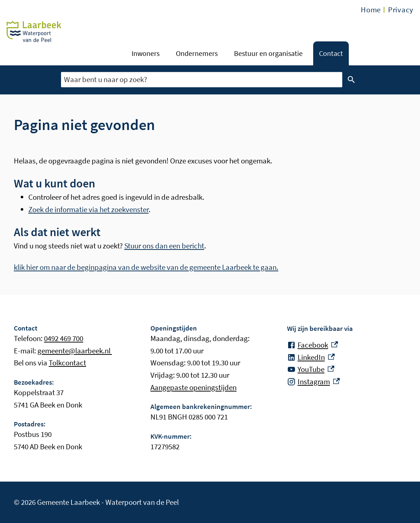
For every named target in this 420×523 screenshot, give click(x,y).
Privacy (400, 10)
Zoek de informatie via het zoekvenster (88, 209)
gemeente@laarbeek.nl (74, 351)
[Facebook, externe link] (312, 345)
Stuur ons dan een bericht (164, 246)
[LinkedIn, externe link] (311, 357)
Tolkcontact (67, 363)
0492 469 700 (63, 338)
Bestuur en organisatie (268, 53)
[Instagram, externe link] (313, 382)
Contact (331, 53)
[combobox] (201, 80)
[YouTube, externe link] (310, 369)
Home (371, 10)
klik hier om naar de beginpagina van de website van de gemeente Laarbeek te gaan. (146, 267)
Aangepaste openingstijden (193, 387)
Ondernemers (197, 53)
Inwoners (145, 53)
